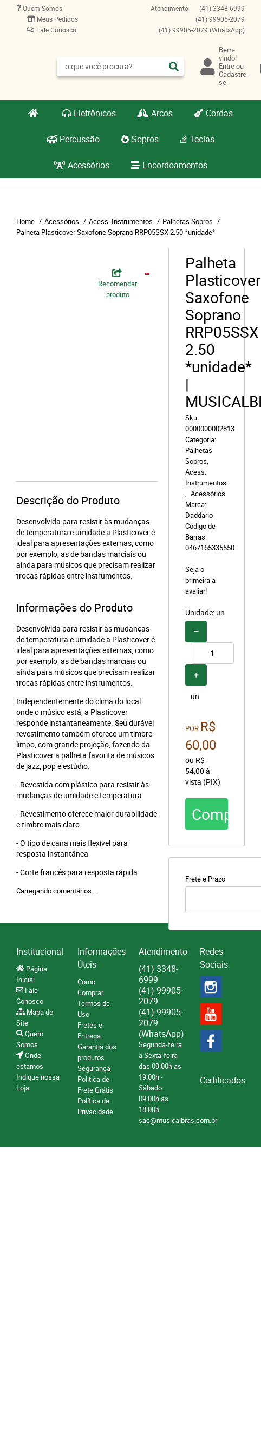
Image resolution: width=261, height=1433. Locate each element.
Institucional (38, 951)
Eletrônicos (95, 113)
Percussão (80, 139)
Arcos (162, 113)
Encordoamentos (174, 165)
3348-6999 (222, 8)
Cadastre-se (234, 78)
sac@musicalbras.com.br (178, 1120)
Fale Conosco (55, 29)
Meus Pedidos (56, 19)
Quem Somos (41, 8)
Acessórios (88, 165)
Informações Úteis (99, 957)
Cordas (219, 113)
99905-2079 (220, 19)
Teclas (202, 139)
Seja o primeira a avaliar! (200, 580)
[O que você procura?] (174, 66)
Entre (226, 66)
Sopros (145, 139)
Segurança (93, 1068)
